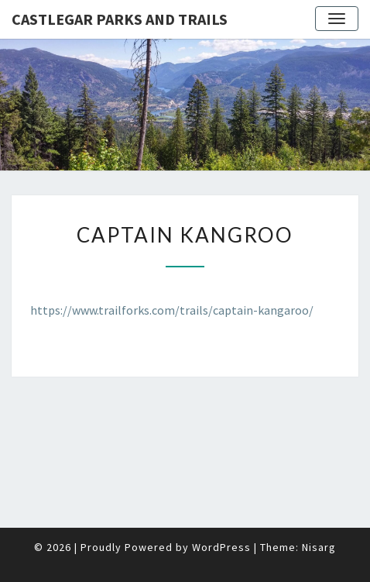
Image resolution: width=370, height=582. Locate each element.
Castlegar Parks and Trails (120, 19)
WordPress (221, 547)
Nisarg (319, 547)
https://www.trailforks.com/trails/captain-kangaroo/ (171, 310)
